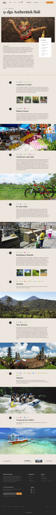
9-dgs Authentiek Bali (10, 8)
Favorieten (20, 2)
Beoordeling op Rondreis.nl (27, 461)
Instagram (33, 493)
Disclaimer (4, 506)
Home (3, 8)
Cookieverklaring (22, 506)
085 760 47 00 (43, 476)
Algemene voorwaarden (16, 506)
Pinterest (33, 491)
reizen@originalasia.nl (44, 478)
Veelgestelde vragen (31, 480)
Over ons (29, 476)
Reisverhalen (30, 478)
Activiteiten (6, 8)
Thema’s (15, 2)
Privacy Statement (9, 506)
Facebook (33, 489)
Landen (10, 2)
